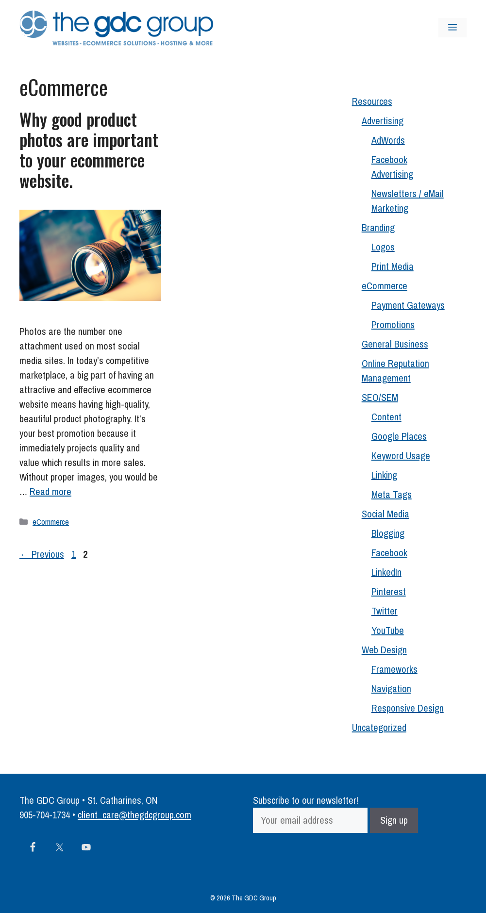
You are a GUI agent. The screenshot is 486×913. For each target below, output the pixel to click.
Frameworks (394, 669)
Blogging (387, 533)
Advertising (382, 120)
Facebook (389, 552)
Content (386, 416)
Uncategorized (379, 727)
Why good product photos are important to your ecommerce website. (88, 149)
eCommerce (51, 521)
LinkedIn (386, 572)
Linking (384, 474)
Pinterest (388, 591)
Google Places (399, 436)
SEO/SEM (380, 397)
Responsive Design (407, 707)
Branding (378, 227)
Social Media (385, 513)
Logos (383, 246)
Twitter (384, 610)
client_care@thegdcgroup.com (134, 814)
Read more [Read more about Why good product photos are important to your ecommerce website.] (50, 491)
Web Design (384, 649)
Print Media (392, 266)
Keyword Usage (400, 455)
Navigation (391, 688)
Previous (41, 554)
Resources (372, 101)
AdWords (388, 140)
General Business (395, 343)
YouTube (387, 630)
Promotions (393, 324)
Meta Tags (391, 494)
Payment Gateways (408, 305)
